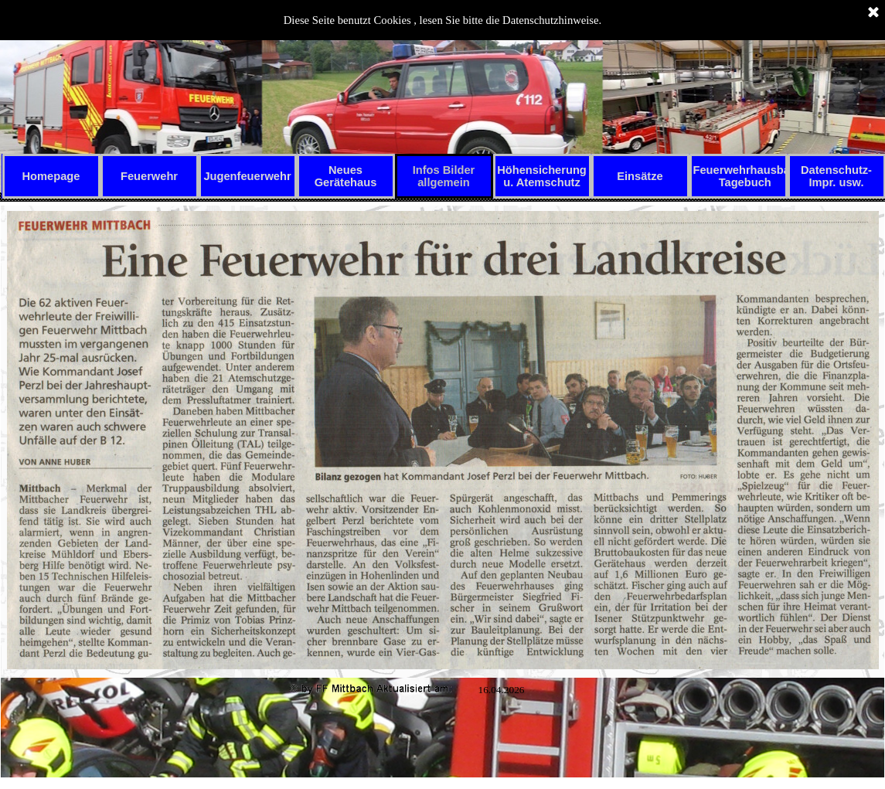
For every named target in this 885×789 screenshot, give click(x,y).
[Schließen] (873, 13)
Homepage (51, 176)
